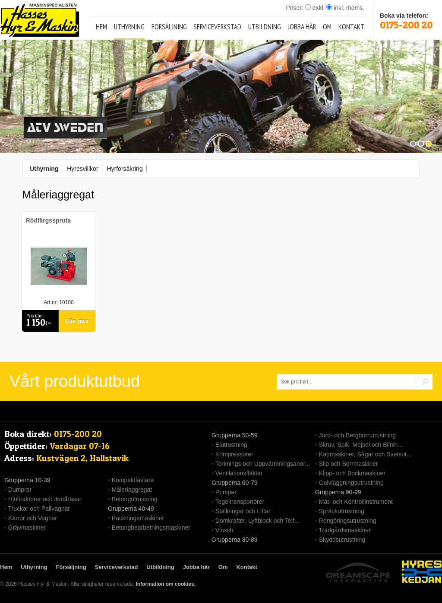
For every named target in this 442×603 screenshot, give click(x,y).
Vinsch (224, 530)
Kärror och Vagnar (32, 518)
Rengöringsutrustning (347, 520)
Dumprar (20, 489)
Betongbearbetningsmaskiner (151, 527)
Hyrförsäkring (124, 168)
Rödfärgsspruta (48, 220)
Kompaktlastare (133, 480)
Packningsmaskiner (138, 518)
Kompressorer (234, 454)
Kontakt (351, 26)
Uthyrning (129, 26)
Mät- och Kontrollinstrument (356, 501)
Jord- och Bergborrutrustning (357, 435)
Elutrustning (231, 444)
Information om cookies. (166, 584)
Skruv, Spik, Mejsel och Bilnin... (361, 444)
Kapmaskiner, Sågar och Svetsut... (365, 454)
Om (327, 26)
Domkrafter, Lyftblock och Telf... (257, 520)
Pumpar (226, 492)
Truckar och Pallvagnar (39, 508)
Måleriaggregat (132, 489)
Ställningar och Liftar (243, 511)
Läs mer (77, 320)
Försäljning (169, 26)
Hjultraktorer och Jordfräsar (45, 499)
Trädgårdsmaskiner (345, 530)
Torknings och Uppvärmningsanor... (262, 463)
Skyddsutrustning (342, 539)
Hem (101, 26)
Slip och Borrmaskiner (348, 463)
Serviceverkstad (217, 26)
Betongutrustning (135, 499)
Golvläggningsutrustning (351, 482)
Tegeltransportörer (240, 501)
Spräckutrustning (341, 511)
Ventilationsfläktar (239, 473)
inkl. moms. (345, 7)
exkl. (315, 7)
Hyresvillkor (82, 168)
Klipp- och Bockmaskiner (352, 473)
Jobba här (302, 26)
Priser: (295, 7)
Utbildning (264, 26)
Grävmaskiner (27, 527)
